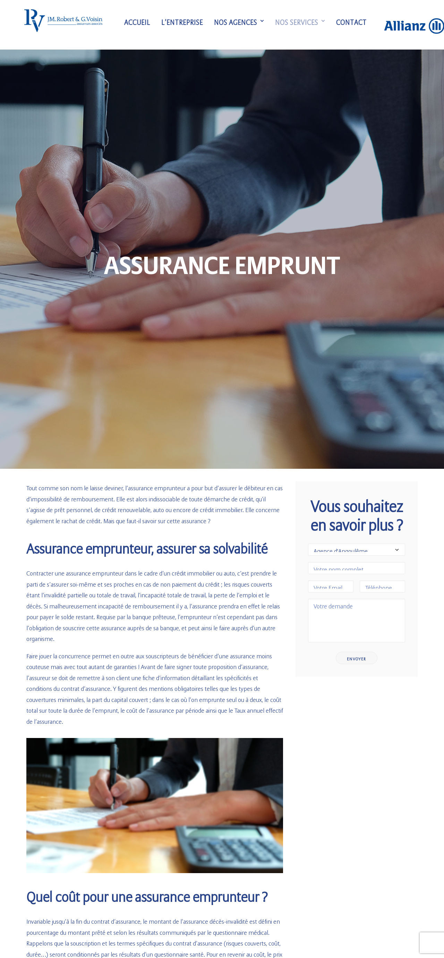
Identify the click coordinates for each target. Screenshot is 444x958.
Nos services (305, 25)
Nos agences (244, 25)
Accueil (142, 25)
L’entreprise (187, 25)
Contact (356, 25)
